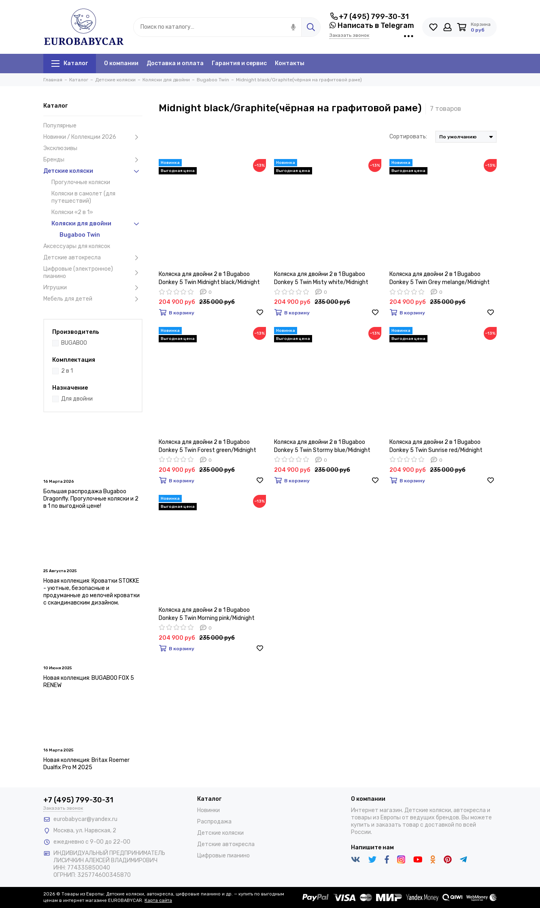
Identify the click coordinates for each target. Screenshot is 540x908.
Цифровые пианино (223, 855)
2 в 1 (67, 370)
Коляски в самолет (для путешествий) (83, 197)
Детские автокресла (92, 257)
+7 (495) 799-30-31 (369, 16)
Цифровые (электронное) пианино (92, 272)
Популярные (60, 125)
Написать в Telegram (372, 25)
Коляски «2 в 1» (72, 212)
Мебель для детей (92, 299)
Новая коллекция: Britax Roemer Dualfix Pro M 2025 (86, 764)
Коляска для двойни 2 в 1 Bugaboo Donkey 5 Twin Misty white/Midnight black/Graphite (321, 278)
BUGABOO (74, 342)
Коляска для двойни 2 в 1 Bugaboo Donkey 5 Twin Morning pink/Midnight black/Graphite (207, 614)
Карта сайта (158, 900)
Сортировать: (408, 136)
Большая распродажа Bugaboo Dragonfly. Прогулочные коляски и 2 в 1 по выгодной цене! (90, 498)
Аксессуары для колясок (76, 246)
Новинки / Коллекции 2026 (92, 137)
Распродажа (214, 821)
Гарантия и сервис (239, 63)
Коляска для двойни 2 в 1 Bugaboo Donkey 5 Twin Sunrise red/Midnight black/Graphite (436, 446)
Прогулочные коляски (80, 182)
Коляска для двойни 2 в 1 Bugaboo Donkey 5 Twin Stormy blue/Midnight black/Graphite (322, 446)
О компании (121, 63)
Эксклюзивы (60, 148)
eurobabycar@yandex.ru (85, 819)
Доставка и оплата (175, 63)
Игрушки (92, 287)
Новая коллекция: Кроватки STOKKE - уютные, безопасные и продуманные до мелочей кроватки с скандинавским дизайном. (91, 591)
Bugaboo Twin (80, 234)
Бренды (92, 159)
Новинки (208, 810)
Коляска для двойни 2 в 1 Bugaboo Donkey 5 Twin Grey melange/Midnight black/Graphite (439, 278)
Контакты (289, 63)
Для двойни (77, 398)
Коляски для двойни (96, 223)
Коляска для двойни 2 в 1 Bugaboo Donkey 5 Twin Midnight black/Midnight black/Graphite (209, 278)
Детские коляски (92, 171)
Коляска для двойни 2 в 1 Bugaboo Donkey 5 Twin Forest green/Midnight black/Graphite (207, 446)
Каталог (69, 63)
